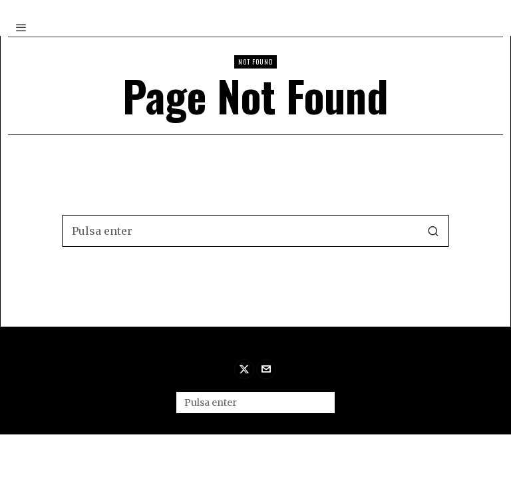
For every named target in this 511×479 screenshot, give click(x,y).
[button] (433, 231)
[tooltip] (244, 369)
